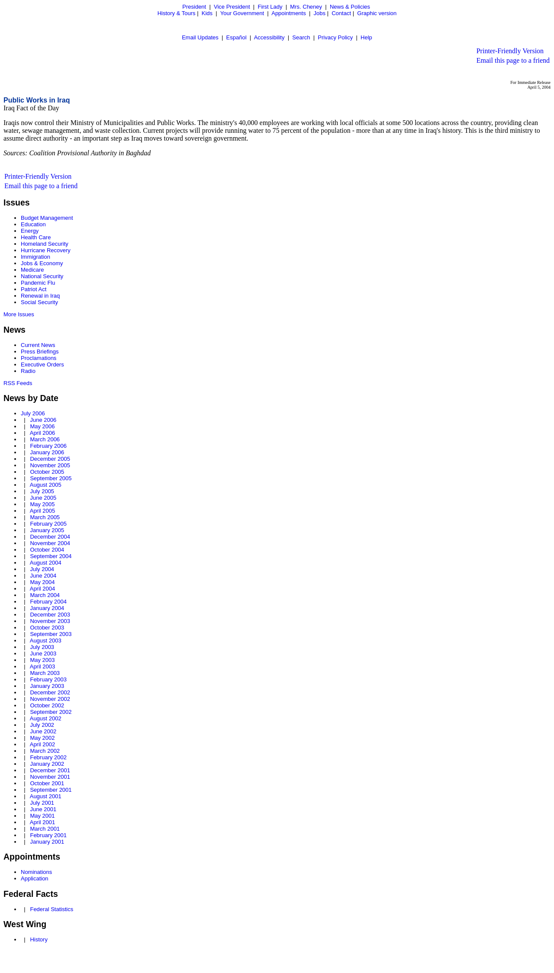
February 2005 (48, 523)
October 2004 (47, 549)
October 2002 (47, 705)
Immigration (35, 257)
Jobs (319, 13)
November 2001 (50, 777)
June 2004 (43, 575)
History (38, 939)
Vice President (232, 6)
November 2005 (50, 465)
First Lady (270, 6)
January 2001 (47, 841)
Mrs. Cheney (306, 6)
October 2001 (47, 783)
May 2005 (42, 504)
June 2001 (43, 809)
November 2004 (50, 543)
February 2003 (48, 679)
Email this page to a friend (513, 60)
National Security (42, 276)
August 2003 (45, 640)
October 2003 (47, 627)
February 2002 (48, 757)
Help (366, 37)
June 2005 (43, 498)
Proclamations (38, 358)
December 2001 (50, 770)
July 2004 (42, 569)
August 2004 (45, 562)
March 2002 (45, 751)
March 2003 (45, 673)
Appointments (288, 13)
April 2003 (42, 666)
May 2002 (42, 738)
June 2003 (43, 653)
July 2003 (42, 647)
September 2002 (50, 712)
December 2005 (50, 459)
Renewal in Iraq (40, 295)
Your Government (242, 13)
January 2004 (47, 608)
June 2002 (43, 731)
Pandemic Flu (38, 282)
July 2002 (42, 725)
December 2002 (50, 692)
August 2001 (45, 796)
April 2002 (42, 744)
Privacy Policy (335, 37)
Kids (207, 13)
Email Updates (200, 37)
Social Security (39, 302)
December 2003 (50, 614)
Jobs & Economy (42, 263)
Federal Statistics (51, 909)
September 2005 (50, 478)
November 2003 (50, 621)
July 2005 (42, 491)
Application (34, 878)
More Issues (18, 314)
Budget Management (47, 218)
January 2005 (47, 530)
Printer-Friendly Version (510, 51)
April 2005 (42, 510)
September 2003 (50, 634)
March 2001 (45, 828)
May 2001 (42, 815)
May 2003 (42, 660)
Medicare (32, 270)
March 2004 (45, 595)
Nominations (36, 872)
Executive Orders (42, 364)
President (194, 6)
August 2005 (45, 485)
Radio (28, 371)
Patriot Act (33, 289)
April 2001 (42, 822)
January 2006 (47, 452)
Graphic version (376, 13)
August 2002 (45, 718)
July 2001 (42, 803)
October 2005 (47, 472)
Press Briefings (39, 351)
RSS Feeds (17, 383)
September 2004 (50, 556)
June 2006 (43, 420)
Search (301, 37)
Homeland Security (44, 244)
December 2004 (50, 536)
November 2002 (50, 699)
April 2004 (42, 588)
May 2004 (42, 582)
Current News (38, 345)
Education (33, 224)
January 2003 (47, 686)
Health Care (36, 237)
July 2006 (33, 413)
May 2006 (42, 426)
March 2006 (45, 439)
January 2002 (47, 764)
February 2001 (48, 835)
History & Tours (177, 13)
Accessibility (269, 37)
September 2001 (50, 790)
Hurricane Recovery (46, 250)
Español (236, 37)
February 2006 (48, 446)
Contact (341, 13)
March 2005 (45, 517)
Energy (30, 231)
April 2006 (42, 433)
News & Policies (350, 6)
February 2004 (48, 601)
